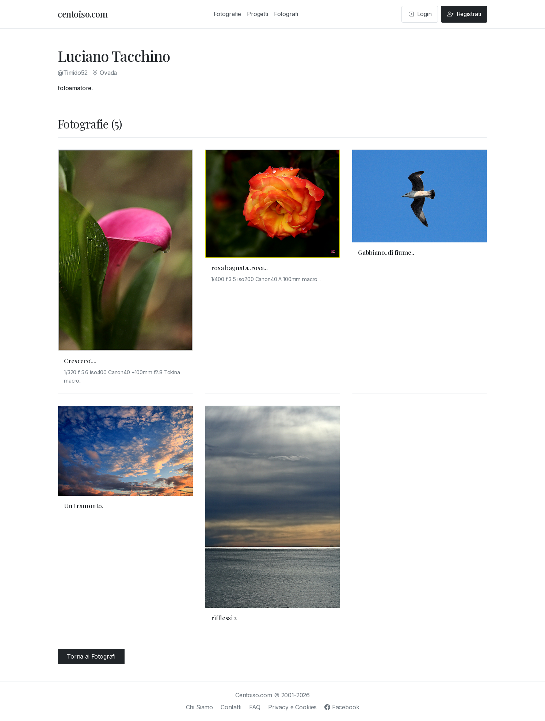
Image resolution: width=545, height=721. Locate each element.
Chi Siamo (199, 707)
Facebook (341, 707)
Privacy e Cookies (292, 707)
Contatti (231, 707)
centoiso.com (82, 14)
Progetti (257, 14)
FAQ (255, 707)
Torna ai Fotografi (91, 656)
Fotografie (227, 14)
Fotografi (286, 14)
